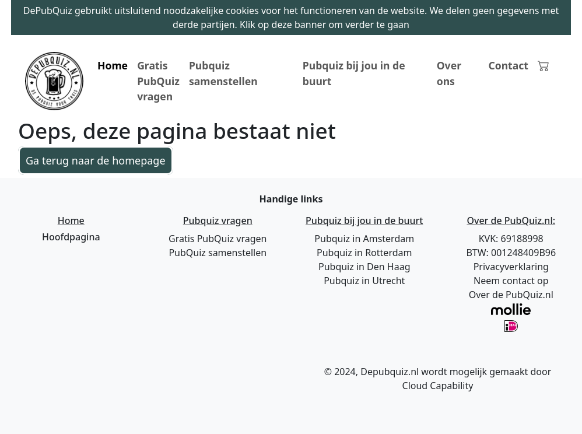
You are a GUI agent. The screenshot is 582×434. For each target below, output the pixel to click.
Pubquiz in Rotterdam (364, 252)
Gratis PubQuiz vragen (158, 80)
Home (112, 65)
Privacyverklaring (511, 266)
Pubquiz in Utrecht (364, 280)
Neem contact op (511, 280)
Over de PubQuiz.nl (511, 294)
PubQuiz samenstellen (218, 252)
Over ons (449, 73)
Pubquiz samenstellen (223, 73)
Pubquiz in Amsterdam (364, 238)
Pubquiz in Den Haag (364, 266)
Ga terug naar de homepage (96, 160)
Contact (508, 65)
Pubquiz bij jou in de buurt (354, 73)
